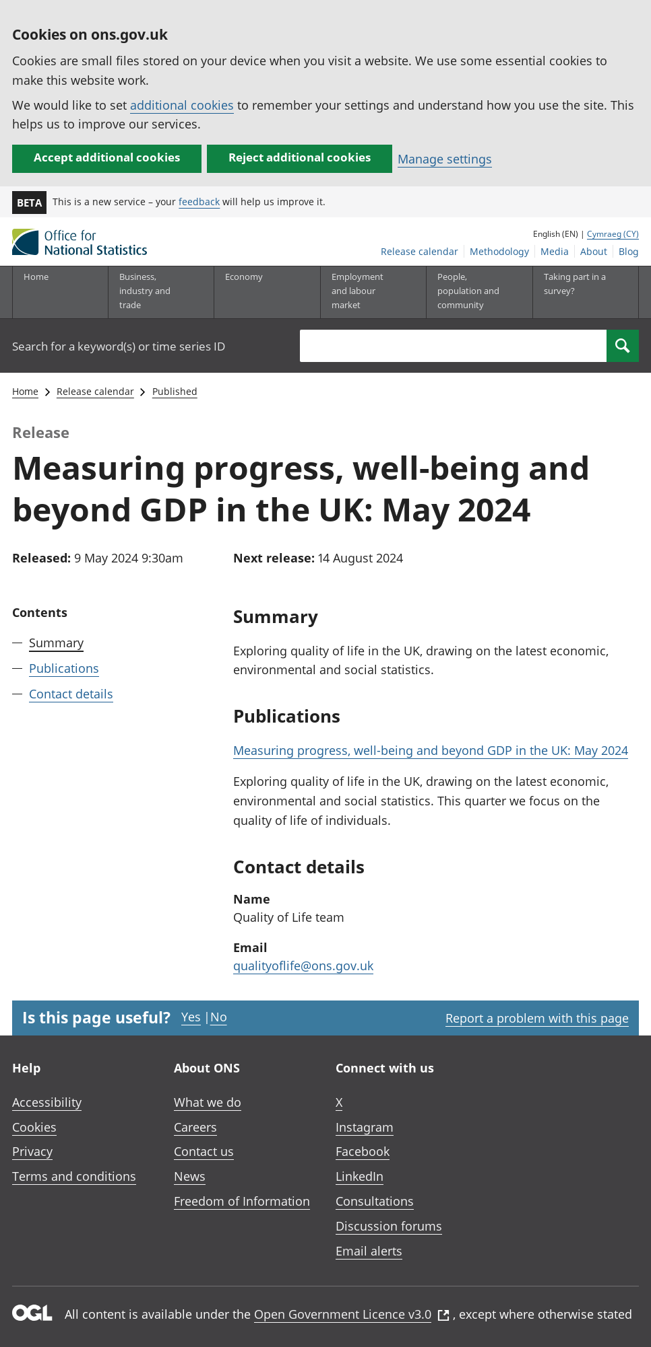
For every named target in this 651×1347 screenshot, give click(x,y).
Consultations (375, 1201)
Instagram (365, 1127)
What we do (207, 1102)
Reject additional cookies (299, 157)
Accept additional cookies (107, 157)
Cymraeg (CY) (613, 234)
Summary (56, 642)
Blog (629, 251)
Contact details (71, 694)
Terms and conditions (74, 1176)
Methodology (499, 251)
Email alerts (369, 1251)
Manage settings (445, 159)
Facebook (363, 1151)
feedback (199, 201)
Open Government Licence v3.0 (352, 1314)
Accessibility (47, 1102)
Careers (195, 1127)
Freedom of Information (242, 1201)
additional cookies (182, 105)
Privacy (32, 1151)
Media (554, 251)
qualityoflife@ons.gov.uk (303, 965)
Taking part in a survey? (575, 283)
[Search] (623, 346)
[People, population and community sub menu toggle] (469, 292)
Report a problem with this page (537, 1018)
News (190, 1176)
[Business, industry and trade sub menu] (151, 292)
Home (36, 276)
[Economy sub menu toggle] (257, 292)
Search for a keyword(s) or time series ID (118, 346)
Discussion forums (389, 1226)
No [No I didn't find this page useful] (218, 1017)
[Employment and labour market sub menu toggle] (363, 292)
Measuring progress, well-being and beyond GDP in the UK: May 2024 (430, 750)
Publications (64, 668)
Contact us (204, 1151)
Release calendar (419, 251)
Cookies (34, 1127)
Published (174, 391)
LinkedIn (359, 1176)
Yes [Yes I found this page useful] (191, 1017)
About (593, 251)
